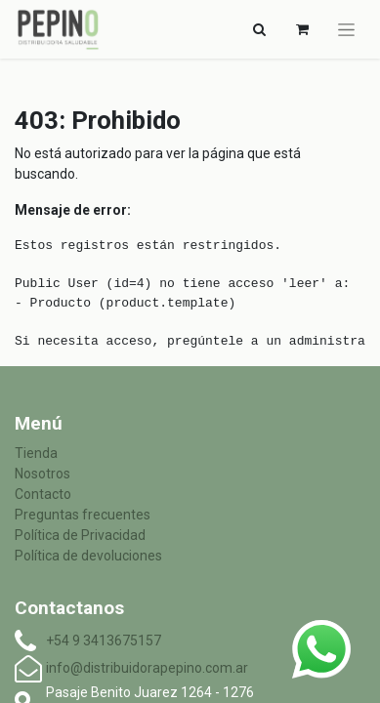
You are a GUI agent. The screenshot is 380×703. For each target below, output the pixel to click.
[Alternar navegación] (258, 29)
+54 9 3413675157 (103, 640)
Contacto (43, 494)
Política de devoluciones (88, 555)
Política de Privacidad (80, 535)
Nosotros (42, 473)
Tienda (36, 453)
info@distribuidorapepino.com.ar (147, 668)
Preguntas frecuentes (82, 514)
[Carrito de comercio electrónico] (301, 29)
